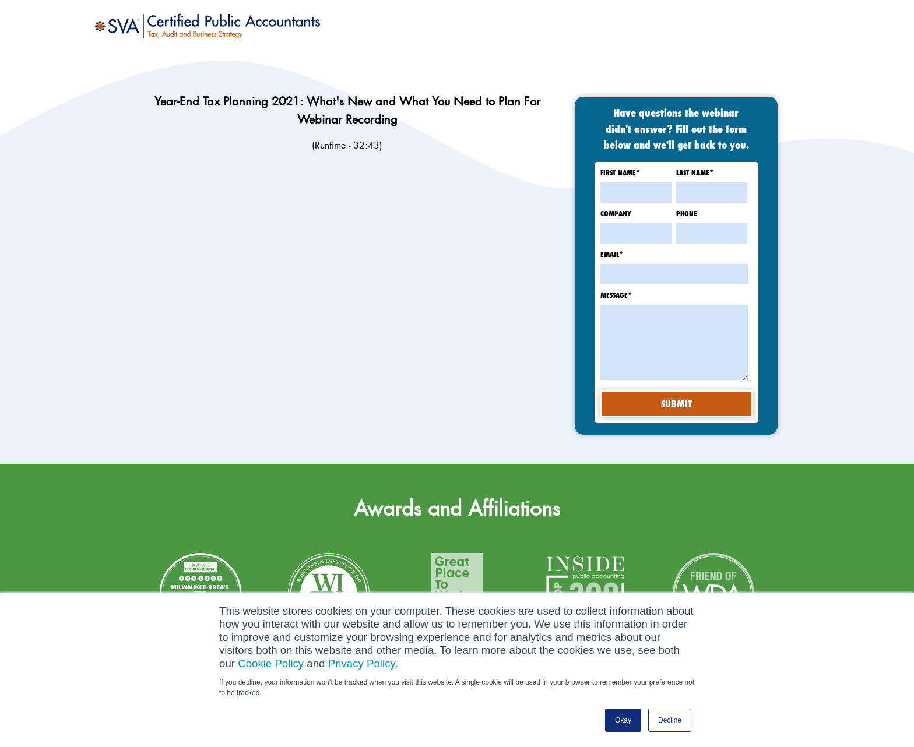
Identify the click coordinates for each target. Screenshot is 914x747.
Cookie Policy (271, 663)
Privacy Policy (361, 663)
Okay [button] (623, 720)
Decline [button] (669, 720)
